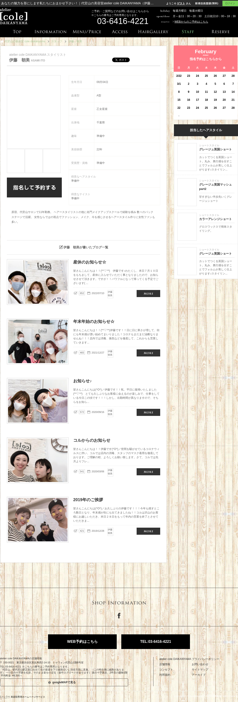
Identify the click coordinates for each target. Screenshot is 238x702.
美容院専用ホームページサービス (22, 697)
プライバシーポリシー (205, 659)
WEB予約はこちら (82, 642)
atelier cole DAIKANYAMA (175, 659)
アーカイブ (199, 674)
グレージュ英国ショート (215, 149)
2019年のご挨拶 (148, 531)
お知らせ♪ (148, 412)
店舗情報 (164, 664)
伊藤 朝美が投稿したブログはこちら (92, 235)
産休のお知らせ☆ (148, 293)
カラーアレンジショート (215, 219)
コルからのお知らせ (148, 471)
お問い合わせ (200, 664)
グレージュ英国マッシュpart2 (215, 187)
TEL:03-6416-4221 (155, 642)
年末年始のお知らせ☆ (148, 352)
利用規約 (164, 674)
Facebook (119, 615)
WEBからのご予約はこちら (191, 21)
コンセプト (166, 669)
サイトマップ (200, 669)
